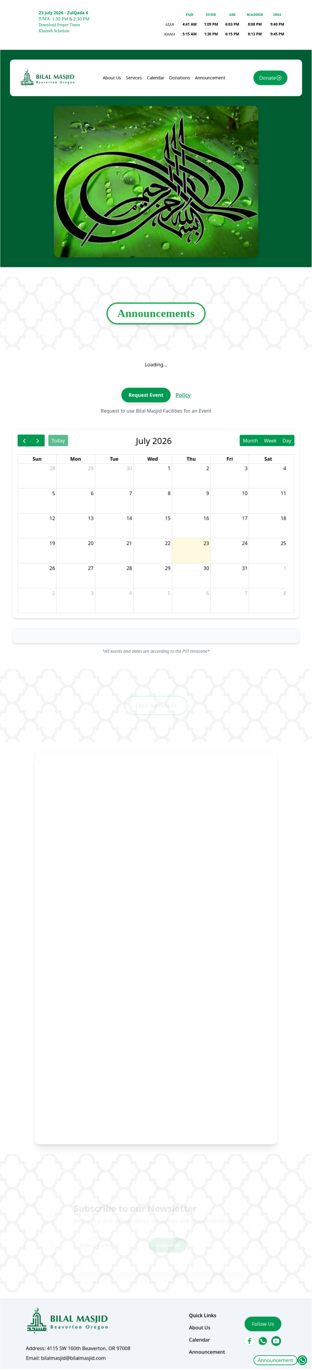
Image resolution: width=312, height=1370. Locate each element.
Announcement (275, 1360)
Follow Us (246, 1227)
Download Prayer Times (59, 24)
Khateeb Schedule (54, 31)
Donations (176, 176)
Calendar (155, 176)
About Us (119, 176)
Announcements (156, 375)
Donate (250, 177)
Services (137, 176)
